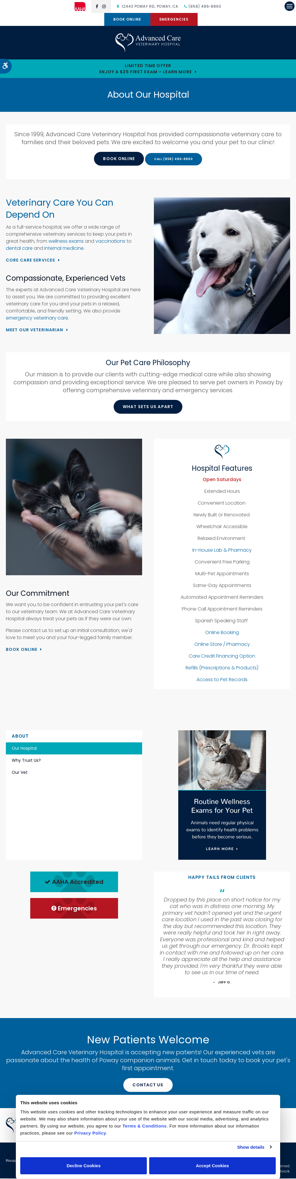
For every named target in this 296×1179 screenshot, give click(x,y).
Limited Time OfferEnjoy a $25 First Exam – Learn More (145, 69)
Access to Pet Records (222, 680)
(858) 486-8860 (205, 6)
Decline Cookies (84, 1165)
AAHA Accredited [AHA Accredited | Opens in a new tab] (74, 883)
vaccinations (110, 242)
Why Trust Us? (26, 761)
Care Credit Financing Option (222, 656)
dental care (20, 249)
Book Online (127, 19)
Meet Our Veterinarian (34, 330)
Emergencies (174, 19)
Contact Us (147, 1086)
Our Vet (20, 773)
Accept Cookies (212, 1165)
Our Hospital (24, 749)
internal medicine (64, 249)
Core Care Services (30, 261)
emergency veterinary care (37, 318)
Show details (251, 1147)
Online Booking (222, 633)
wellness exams (66, 242)
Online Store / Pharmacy (222, 645)
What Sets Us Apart (148, 407)
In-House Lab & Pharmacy (222, 551)
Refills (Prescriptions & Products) (222, 668)
